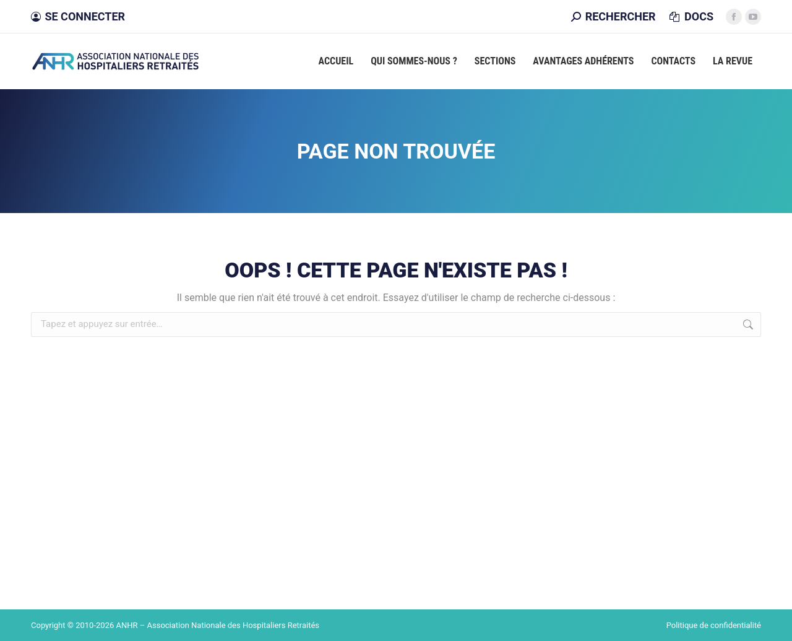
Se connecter (78, 16)
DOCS (690, 16)
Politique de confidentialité (713, 625)
